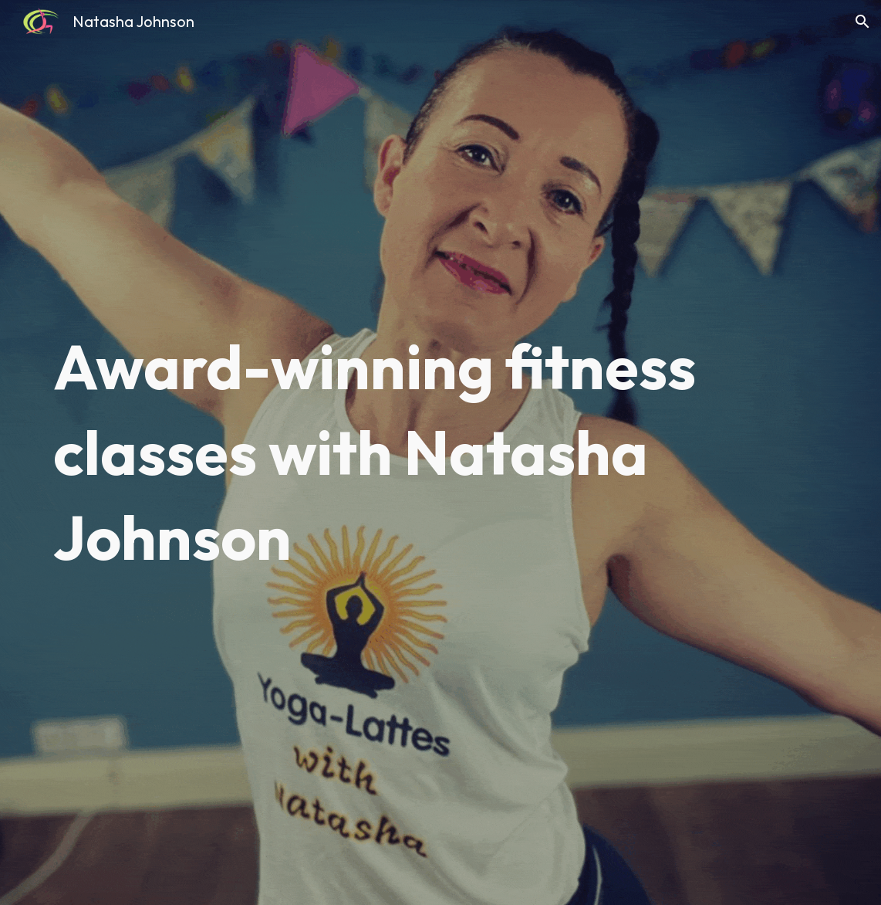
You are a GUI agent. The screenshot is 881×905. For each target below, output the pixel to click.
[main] (440, 452)
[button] (862, 21)
